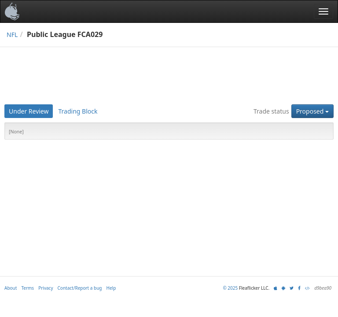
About (10, 288)
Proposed (312, 111)
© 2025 (230, 288)
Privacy (45, 288)
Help (111, 288)
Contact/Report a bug (80, 288)
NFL (12, 34)
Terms (27, 288)
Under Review (28, 111)
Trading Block (77, 111)
